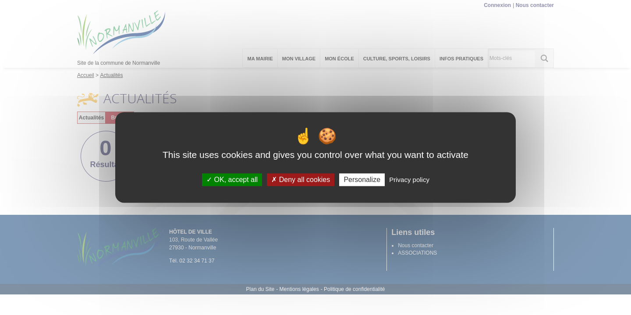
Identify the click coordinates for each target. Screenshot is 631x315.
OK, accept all (232, 179)
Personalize (362, 179)
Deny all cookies (300, 179)
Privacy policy (409, 179)
